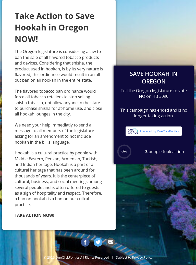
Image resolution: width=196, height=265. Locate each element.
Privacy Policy (142, 257)
